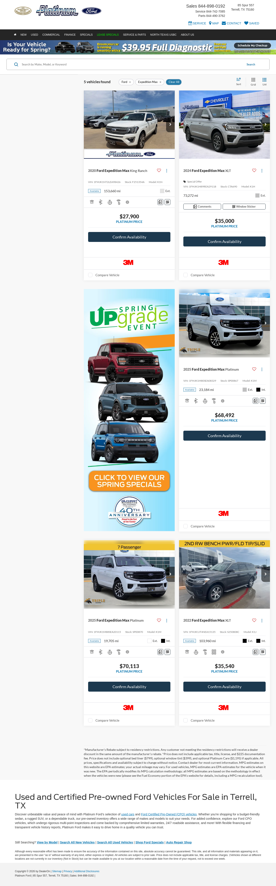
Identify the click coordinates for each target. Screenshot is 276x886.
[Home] (15, 34)
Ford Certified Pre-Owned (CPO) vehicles (169, 814)
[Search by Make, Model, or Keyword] (131, 64)
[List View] (264, 82)
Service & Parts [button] (134, 34)
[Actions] (166, 171)
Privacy (68, 871)
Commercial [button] (51, 34)
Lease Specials (108, 34)
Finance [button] (70, 34)
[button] (170, 124)
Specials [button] (86, 34)
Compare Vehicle (107, 275)
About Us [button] (187, 34)
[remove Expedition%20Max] (149, 82)
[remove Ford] (126, 82)
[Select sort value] (240, 82)
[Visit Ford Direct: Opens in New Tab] (97, 875)
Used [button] (34, 34)
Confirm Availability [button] (129, 237)
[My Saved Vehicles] (251, 24)
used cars (127, 814)
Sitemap (57, 871)
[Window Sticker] (167, 202)
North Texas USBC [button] (163, 34)
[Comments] (160, 202)
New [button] (24, 34)
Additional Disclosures (86, 871)
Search (251, 64)
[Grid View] (252, 82)
